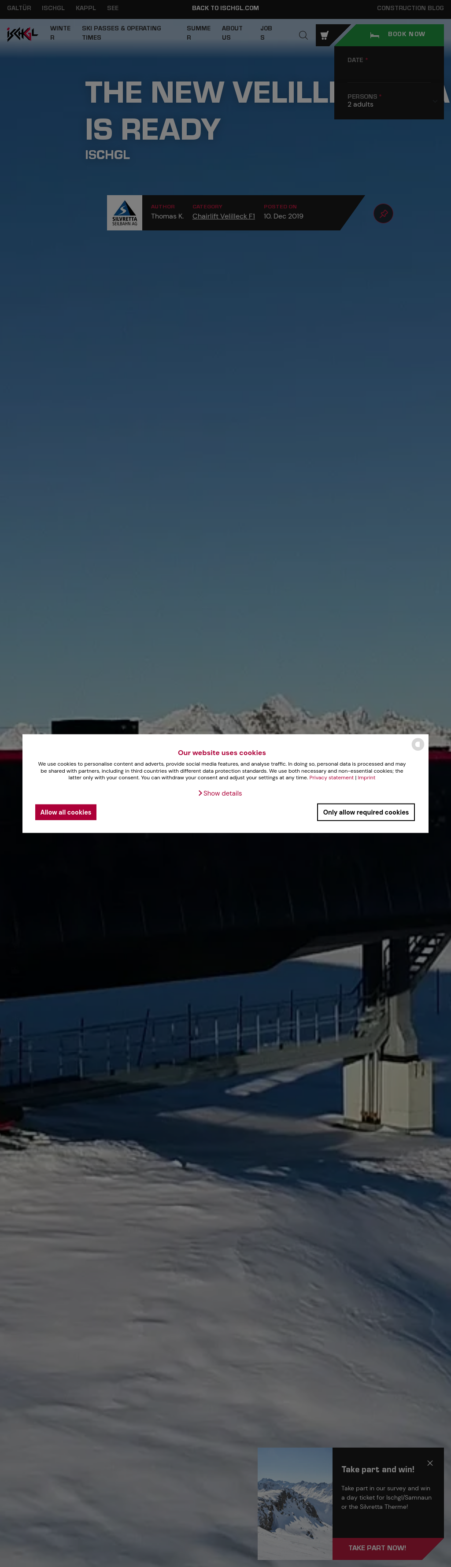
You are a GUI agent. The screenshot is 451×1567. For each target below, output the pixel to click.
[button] (219, 793)
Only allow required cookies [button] (366, 812)
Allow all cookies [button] (66, 812)
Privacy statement (331, 777)
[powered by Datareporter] (418, 750)
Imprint (367, 777)
